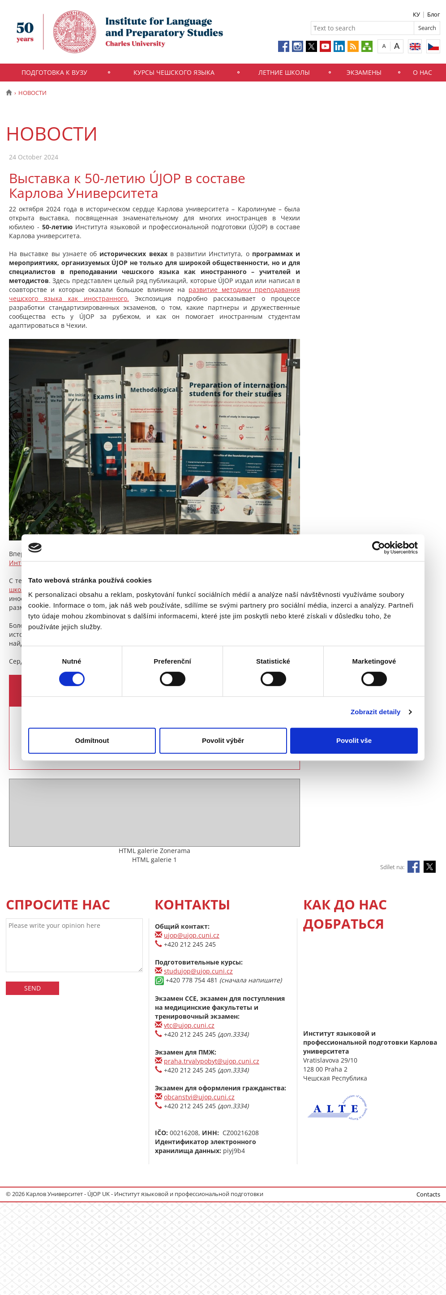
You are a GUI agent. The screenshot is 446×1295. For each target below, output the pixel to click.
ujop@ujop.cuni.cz (191, 935)
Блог (433, 14)
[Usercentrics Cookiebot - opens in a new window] (378, 547)
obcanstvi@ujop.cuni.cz (199, 1097)
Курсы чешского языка (173, 72)
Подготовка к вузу (54, 72)
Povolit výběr (223, 740)
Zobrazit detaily (376, 712)
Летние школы (284, 72)
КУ (416, 14)
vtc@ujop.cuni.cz (189, 1025)
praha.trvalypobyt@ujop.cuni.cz (211, 1061)
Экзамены (364, 72)
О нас (422, 72)
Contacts (428, 1194)
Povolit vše (354, 740)
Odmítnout (92, 740)
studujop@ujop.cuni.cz (198, 971)
